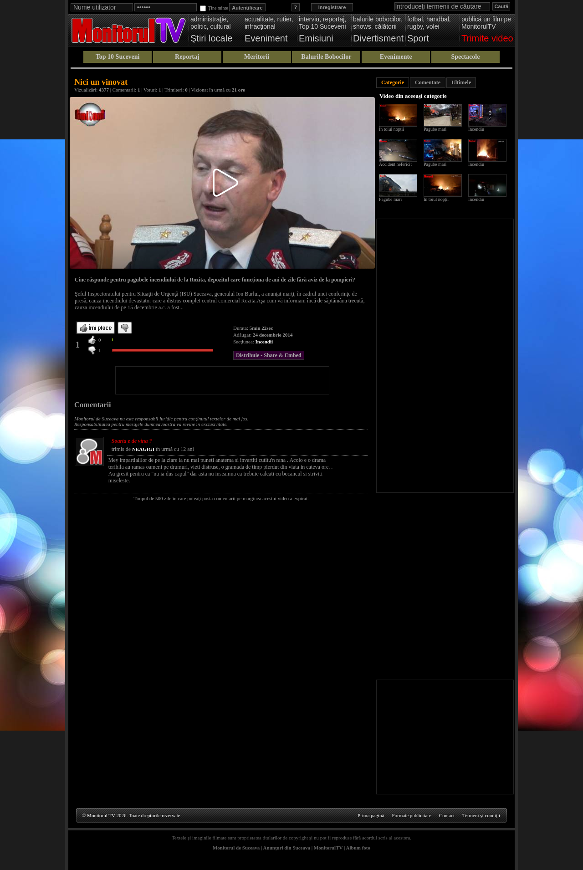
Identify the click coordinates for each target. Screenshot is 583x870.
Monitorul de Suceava (236, 847)
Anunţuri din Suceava (286, 847)
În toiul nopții (391, 129)
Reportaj (187, 56)
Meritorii (256, 56)
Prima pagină (371, 815)
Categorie (392, 82)
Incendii (264, 341)
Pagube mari (435, 129)
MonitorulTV (328, 847)
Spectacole (465, 56)
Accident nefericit (395, 164)
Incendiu (476, 129)
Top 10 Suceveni (118, 56)
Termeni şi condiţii (481, 815)
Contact (447, 815)
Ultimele (461, 82)
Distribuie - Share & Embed (269, 355)
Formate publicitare (411, 815)
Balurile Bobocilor (326, 56)
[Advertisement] (222, 380)
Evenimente (396, 56)
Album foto (358, 847)
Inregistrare (332, 7)
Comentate (427, 82)
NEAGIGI (143, 449)
